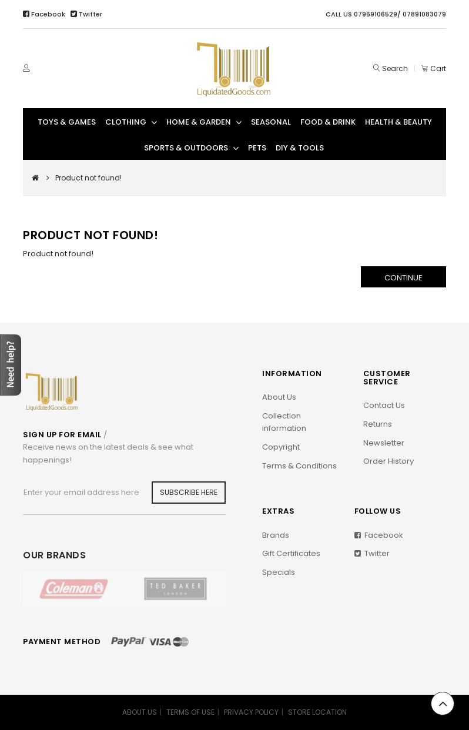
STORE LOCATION (317, 712)
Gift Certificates (291, 553)
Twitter (86, 14)
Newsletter (383, 442)
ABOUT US (139, 712)
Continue (403, 277)
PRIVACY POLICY (251, 712)
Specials (278, 572)
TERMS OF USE (190, 712)
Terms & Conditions (299, 465)
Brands (275, 535)
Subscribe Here (188, 492)
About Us (279, 397)
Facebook (45, 14)
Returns (377, 424)
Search (395, 68)
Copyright (281, 447)
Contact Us (384, 405)
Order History (388, 461)
